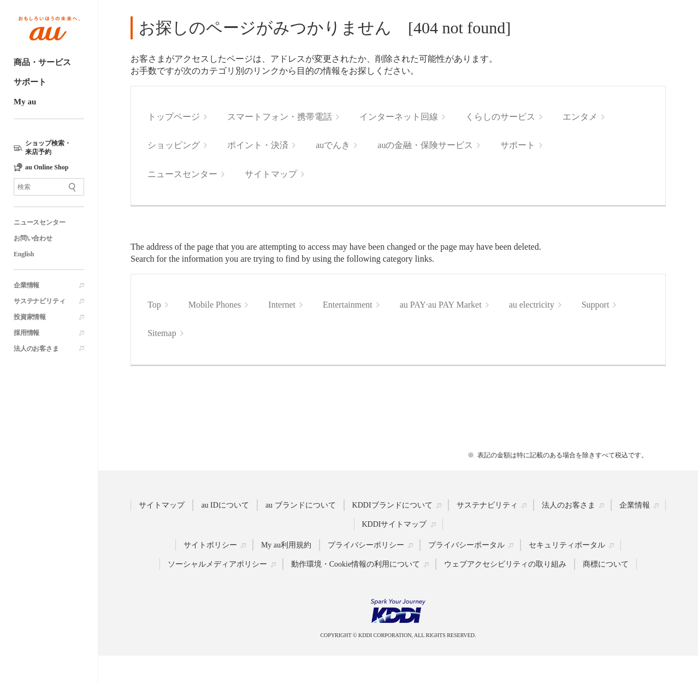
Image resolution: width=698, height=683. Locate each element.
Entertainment (347, 304)
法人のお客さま (36, 348)
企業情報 (26, 285)
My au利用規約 (286, 545)
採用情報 (26, 333)
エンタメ (580, 116)
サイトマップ (271, 174)
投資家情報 (30, 317)
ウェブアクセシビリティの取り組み (505, 564)
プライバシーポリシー (366, 545)
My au (25, 101)
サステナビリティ (39, 301)
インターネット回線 (398, 116)
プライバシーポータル (466, 545)
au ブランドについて (300, 505)
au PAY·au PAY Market (441, 304)
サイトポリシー (210, 545)
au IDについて (225, 505)
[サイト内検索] (49, 187)
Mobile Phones (214, 304)
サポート (30, 82)
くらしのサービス (500, 116)
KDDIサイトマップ (394, 524)
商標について (606, 564)
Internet (281, 304)
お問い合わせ (33, 238)
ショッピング (173, 145)
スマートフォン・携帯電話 (279, 116)
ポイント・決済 (257, 145)
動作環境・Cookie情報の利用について (355, 564)
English (24, 254)
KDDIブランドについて (392, 505)
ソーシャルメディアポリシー (217, 564)
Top (154, 304)
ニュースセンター (39, 222)
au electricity (531, 304)
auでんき (333, 145)
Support (596, 304)
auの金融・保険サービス (425, 145)
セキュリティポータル (567, 545)
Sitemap (161, 333)
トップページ (173, 116)
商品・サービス (42, 62)
